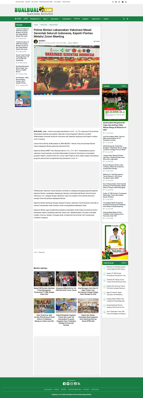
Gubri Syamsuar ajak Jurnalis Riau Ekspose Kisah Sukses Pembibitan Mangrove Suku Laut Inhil (44, 318)
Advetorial (44, 25)
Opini (26, 19)
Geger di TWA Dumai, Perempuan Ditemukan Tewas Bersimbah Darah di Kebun (115, 195)
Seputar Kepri (53, 25)
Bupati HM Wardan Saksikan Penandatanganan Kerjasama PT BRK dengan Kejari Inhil (44, 291)
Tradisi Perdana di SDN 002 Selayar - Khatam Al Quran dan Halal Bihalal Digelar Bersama (22, 32)
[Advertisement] (67, 114)
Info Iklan (34, 2)
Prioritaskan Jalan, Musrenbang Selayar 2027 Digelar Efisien (22, 80)
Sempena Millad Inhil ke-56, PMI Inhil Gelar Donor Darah (66, 289)
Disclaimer (57, 2)
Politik (77, 19)
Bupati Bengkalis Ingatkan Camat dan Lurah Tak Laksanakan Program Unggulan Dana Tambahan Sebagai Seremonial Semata (66, 320)
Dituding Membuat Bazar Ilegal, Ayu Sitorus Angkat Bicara (22, 69)
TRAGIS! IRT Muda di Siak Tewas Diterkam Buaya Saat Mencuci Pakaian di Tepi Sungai (116, 281)
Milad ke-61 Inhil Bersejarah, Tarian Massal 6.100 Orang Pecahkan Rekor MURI (113, 176)
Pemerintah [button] (34, 19)
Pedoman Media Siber (46, 2)
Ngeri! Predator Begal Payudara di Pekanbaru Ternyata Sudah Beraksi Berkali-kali (115, 294)
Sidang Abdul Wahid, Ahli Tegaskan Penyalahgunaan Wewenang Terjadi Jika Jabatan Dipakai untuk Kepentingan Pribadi (116, 300)
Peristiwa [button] (96, 19)
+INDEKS (123, 86)
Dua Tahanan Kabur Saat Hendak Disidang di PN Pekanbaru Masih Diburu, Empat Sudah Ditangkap (114, 185)
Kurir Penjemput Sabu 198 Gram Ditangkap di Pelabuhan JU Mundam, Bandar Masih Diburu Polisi (117, 313)
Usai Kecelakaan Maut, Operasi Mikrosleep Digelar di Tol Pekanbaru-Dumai (114, 138)
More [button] (106, 19)
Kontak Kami (66, 2)
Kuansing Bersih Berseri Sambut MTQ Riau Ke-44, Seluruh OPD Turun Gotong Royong (116, 306)
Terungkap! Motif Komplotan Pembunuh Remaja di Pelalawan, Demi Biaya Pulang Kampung (114, 204)
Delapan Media (86, 394)
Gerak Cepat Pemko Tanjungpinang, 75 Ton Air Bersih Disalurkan (23, 57)
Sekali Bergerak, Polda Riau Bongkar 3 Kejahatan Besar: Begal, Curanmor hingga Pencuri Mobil (115, 148)
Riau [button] (45, 19)
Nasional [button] (54, 19)
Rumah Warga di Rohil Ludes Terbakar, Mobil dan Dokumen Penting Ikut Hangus (113, 166)
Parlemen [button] (66, 19)
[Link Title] (64, 384)
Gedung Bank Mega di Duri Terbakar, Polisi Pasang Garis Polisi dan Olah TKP (113, 214)
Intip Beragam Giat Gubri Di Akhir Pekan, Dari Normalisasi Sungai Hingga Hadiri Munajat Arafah (88, 291)
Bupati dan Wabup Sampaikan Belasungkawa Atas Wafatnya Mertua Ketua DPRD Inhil (88, 318)
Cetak (97, 41)
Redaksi (27, 2)
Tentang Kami (19, 2)
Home (18, 19)
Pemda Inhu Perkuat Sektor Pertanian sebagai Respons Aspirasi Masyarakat (116, 287)
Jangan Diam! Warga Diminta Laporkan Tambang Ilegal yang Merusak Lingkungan (113, 157)
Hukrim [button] (85, 19)
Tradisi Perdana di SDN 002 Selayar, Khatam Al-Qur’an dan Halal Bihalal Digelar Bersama (22, 45)
